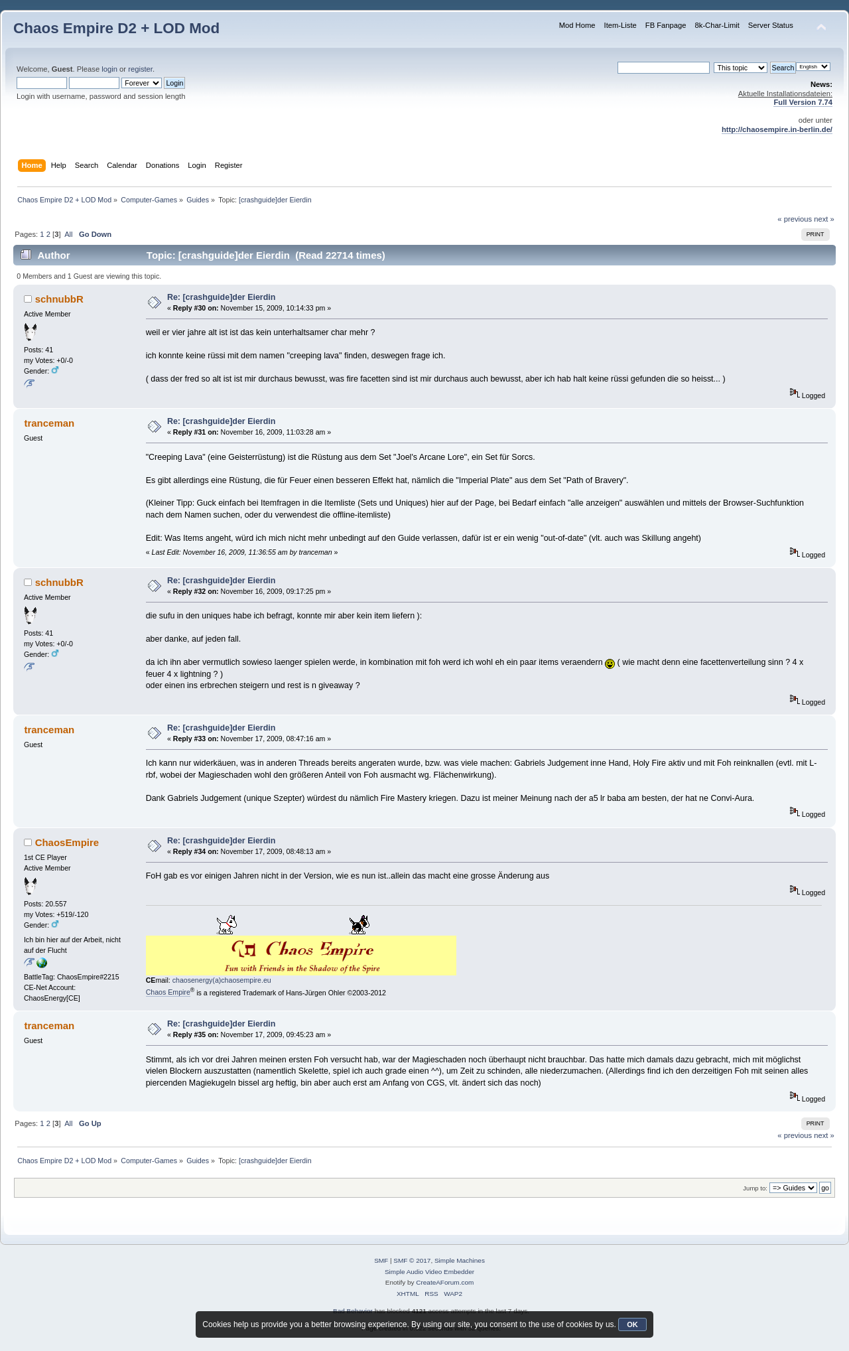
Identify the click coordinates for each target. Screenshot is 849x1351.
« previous (794, 219)
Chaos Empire (168, 992)
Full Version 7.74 (802, 102)
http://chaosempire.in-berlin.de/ (777, 129)
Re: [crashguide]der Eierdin (221, 297)
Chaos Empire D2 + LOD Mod (116, 28)
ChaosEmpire (67, 842)
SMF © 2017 (411, 1260)
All (68, 234)
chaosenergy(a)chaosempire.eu (221, 980)
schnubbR (59, 299)
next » (824, 219)
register (140, 69)
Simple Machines (459, 1260)
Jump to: (755, 1188)
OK (632, 1324)
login (109, 69)
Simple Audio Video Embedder (429, 1271)
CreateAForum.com (445, 1282)
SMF (381, 1260)
